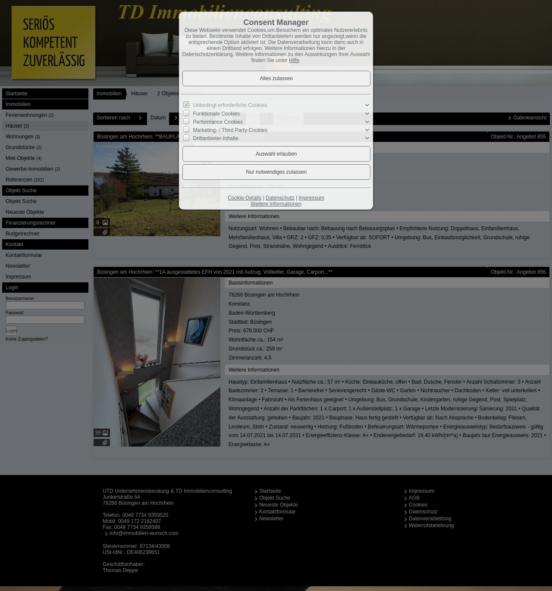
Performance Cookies (218, 122)
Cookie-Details (244, 198)
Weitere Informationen (276, 204)
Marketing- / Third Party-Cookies (230, 130)
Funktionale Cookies (216, 113)
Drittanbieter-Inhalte (215, 138)
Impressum (311, 198)
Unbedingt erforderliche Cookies (230, 105)
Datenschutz (280, 198)
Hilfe (294, 60)
